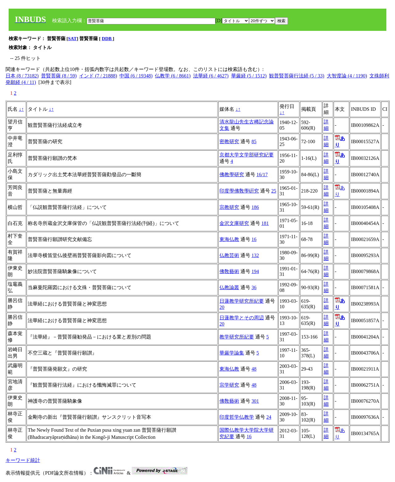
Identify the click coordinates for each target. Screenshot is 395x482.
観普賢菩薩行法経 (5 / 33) (296, 75)
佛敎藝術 (229, 271)
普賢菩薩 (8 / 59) (59, 75)
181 (265, 223)
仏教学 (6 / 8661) (172, 75)
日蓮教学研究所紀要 (241, 301)
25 (273, 190)
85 (254, 141)
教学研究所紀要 (236, 336)
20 (221, 307)
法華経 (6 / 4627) (211, 75)
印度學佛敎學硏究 (239, 190)
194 (255, 271)
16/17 (262, 174)
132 (255, 255)
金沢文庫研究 (234, 223)
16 (254, 239)
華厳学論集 (231, 352)
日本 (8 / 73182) (22, 75)
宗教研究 (229, 207)
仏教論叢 (229, 287)
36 (254, 287)
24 (268, 417)
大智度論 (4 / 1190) (347, 75)
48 (254, 369)
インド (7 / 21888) (98, 75)
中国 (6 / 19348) (135, 75)
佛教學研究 (231, 174)
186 (255, 207)
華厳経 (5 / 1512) (249, 75)
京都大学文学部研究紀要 (246, 154)
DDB (107, 38)
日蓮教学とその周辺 (241, 317)
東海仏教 (229, 239)
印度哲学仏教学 (236, 417)
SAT (72, 38)
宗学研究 (229, 385)
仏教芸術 (229, 255)
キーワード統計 (23, 460)
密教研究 (229, 141)
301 (255, 401)
